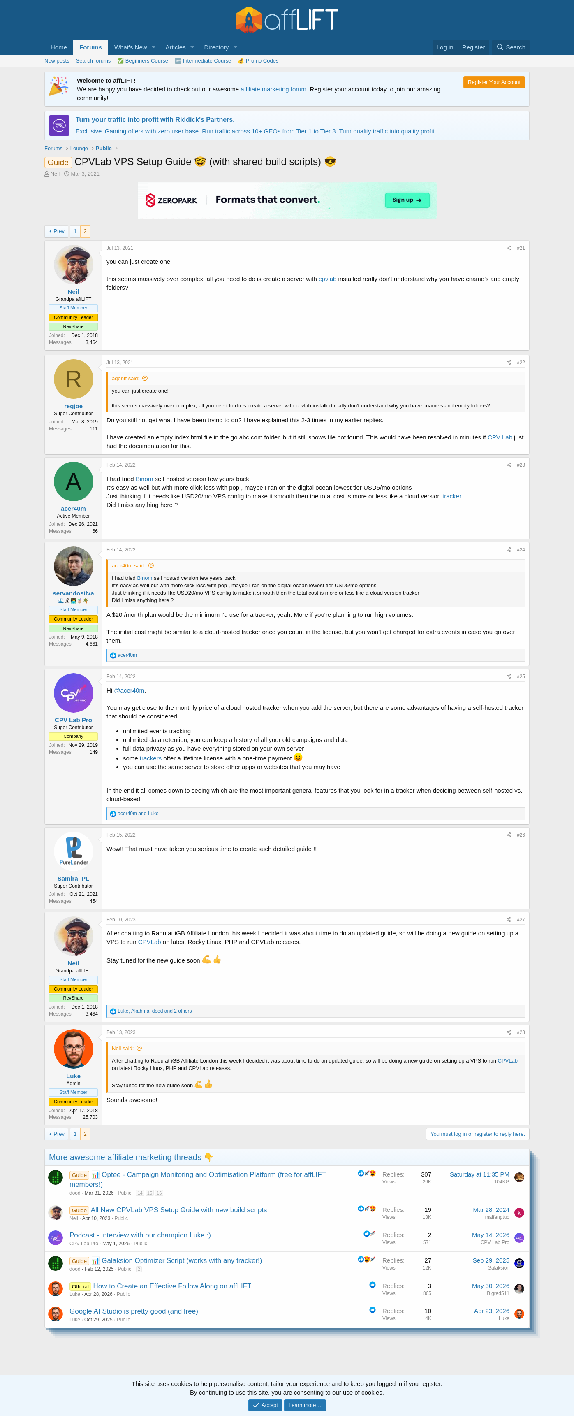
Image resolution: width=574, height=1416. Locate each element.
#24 (521, 550)
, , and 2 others (155, 1011)
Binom (144, 478)
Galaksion (498, 1268)
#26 (521, 835)
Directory (216, 47)
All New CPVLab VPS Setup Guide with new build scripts (179, 1210)
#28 (521, 1032)
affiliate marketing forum (273, 89)
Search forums (93, 61)
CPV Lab (500, 437)
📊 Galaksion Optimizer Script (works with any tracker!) (176, 1261)
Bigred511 (498, 1293)
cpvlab (327, 278)
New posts (56, 61)
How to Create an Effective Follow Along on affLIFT (172, 1286)
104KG (501, 1182)
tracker (451, 496)
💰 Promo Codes (258, 61)
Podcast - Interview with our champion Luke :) (140, 1235)
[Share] (509, 248)
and (138, 813)
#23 (521, 465)
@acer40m (129, 690)
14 (139, 1192)
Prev (59, 231)
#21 (521, 248)
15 (149, 1192)
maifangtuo (497, 1217)
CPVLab (149, 941)
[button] (153, 47)
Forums (90, 47)
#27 (521, 920)
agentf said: (125, 378)
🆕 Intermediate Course (203, 61)
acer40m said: (129, 566)
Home (59, 47)
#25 (521, 676)
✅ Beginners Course (142, 61)
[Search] (511, 47)
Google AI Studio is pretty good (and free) (133, 1311)
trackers (151, 758)
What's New (130, 47)
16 (159, 1192)
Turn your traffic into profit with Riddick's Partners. (155, 119)
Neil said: (123, 1048)
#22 (521, 362)
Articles (175, 47)
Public (124, 1193)
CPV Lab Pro (83, 1243)
